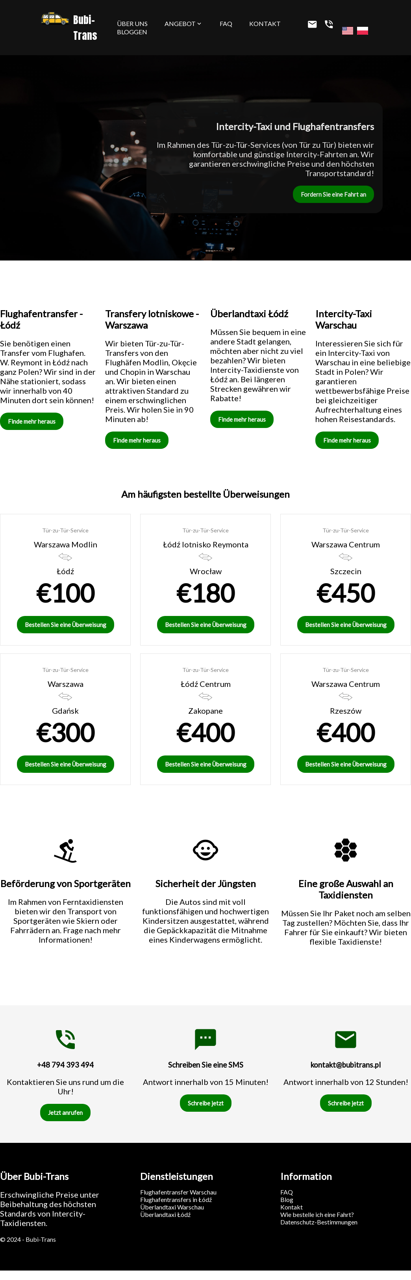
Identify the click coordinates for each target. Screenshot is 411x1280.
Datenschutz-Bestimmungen (318, 1222)
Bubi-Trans (69, 27)
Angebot (184, 23)
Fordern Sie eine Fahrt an (333, 194)
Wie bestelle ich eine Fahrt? (317, 1214)
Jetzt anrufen (65, 1112)
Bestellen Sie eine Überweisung (65, 624)
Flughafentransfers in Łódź (176, 1199)
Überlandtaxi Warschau (172, 1207)
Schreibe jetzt (206, 1103)
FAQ (226, 23)
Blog (286, 1199)
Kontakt (265, 23)
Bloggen (132, 31)
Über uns (132, 23)
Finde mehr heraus (32, 421)
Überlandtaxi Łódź (165, 1214)
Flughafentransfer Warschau (178, 1192)
